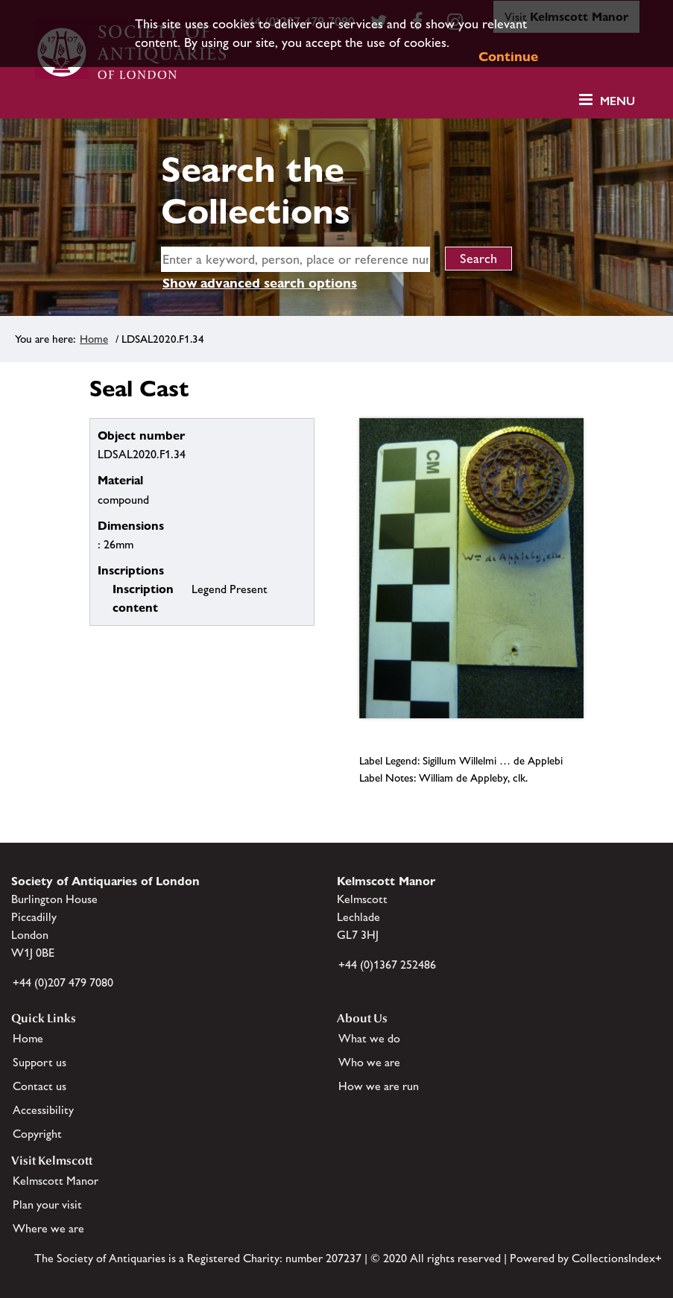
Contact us (39, 1086)
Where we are (48, 1228)
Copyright (37, 1134)
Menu (617, 101)
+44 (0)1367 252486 (387, 964)
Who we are (369, 1062)
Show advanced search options (259, 283)
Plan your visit (47, 1204)
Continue (508, 56)
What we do (369, 1038)
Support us (39, 1062)
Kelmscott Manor (55, 1181)
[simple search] (295, 259)
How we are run (378, 1086)
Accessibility (43, 1110)
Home (94, 338)
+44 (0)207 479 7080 (63, 982)
